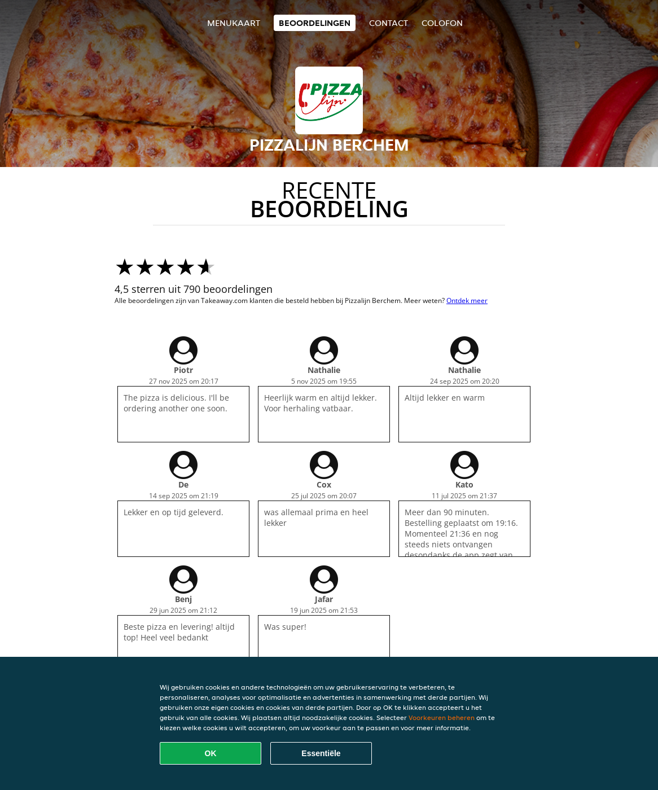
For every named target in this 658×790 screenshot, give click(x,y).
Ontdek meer (467, 300)
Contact (388, 23)
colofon (442, 23)
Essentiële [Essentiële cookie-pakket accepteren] (320, 753)
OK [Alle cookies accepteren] (211, 753)
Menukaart (233, 23)
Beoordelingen (314, 23)
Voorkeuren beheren (442, 717)
